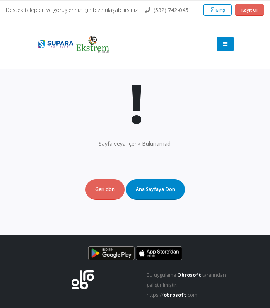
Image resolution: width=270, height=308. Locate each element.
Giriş (217, 10)
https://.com (172, 295)
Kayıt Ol (249, 10)
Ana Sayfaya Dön (155, 189)
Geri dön (105, 189)
